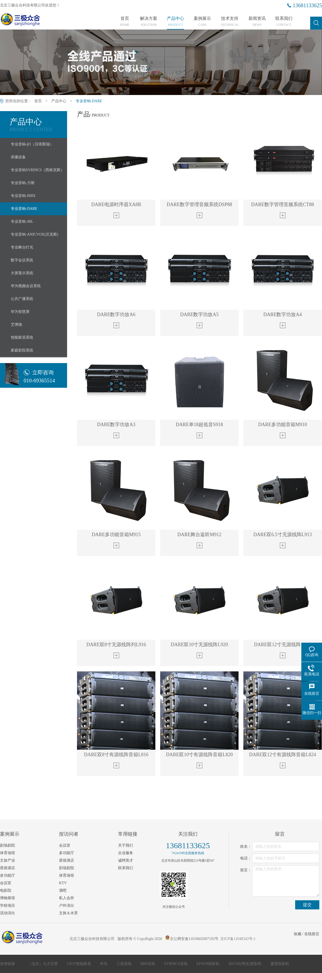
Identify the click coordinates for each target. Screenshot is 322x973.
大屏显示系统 (22, 273)
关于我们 (125, 845)
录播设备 (18, 157)
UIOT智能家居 (79, 964)
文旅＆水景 (68, 913)
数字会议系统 (22, 260)
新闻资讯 (257, 21)
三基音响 (124, 964)
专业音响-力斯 (23, 183)
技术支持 (230, 21)
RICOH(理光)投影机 (245, 964)
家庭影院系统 (22, 350)
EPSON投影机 (208, 964)
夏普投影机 (279, 964)
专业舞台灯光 (22, 247)
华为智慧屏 (20, 312)
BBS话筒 (148, 964)
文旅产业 (7, 860)
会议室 (5, 883)
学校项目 (7, 906)
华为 (104, 964)
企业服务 (125, 853)
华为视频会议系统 (26, 286)
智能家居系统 (22, 337)
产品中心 (175, 21)
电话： (245, 858)
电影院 (5, 890)
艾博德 (16, 325)
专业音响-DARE (89, 101)
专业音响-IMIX (23, 196)
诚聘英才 (125, 860)
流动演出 (7, 913)
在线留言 (311, 934)
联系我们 (283, 21)
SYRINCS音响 (176, 964)
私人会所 (66, 898)
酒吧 (63, 890)
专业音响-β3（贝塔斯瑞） (32, 144)
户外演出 (66, 906)
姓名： (245, 846)
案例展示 (202, 21)
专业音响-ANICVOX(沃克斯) (34, 234)
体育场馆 (7, 853)
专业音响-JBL (22, 222)
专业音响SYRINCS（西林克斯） (37, 170)
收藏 (297, 934)
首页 (124, 21)
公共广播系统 (22, 299)
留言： (245, 870)
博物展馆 (7, 898)
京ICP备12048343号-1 (237, 939)
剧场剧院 (7, 845)
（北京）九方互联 (43, 964)
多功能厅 (7, 875)
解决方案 (148, 21)
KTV (63, 883)
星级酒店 (7, 868)
